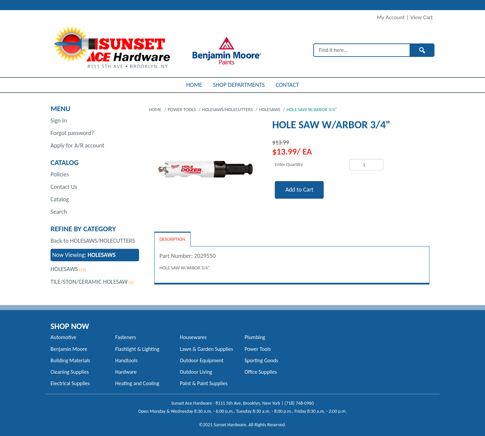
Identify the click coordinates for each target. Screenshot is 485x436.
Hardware (126, 372)
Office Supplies (261, 372)
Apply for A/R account (77, 145)
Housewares (193, 337)
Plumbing (255, 337)
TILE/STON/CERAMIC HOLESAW (89, 282)
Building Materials (70, 360)
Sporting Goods (261, 360)
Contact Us (64, 187)
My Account (391, 17)
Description (172, 239)
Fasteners (125, 337)
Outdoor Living (196, 372)
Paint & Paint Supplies (204, 383)
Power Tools (258, 349)
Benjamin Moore (69, 349)
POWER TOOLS (182, 109)
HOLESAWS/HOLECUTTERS (228, 109)
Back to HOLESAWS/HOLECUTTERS (93, 240)
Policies (60, 174)
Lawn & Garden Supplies (206, 349)
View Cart (421, 17)
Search (59, 211)
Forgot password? (72, 133)
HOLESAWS (64, 269)
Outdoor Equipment (201, 360)
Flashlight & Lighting (137, 349)
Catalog (60, 199)
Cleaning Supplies (70, 372)
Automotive (63, 337)
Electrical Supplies (70, 383)
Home (156, 109)
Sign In (59, 120)
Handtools (126, 360)
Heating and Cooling (137, 383)
